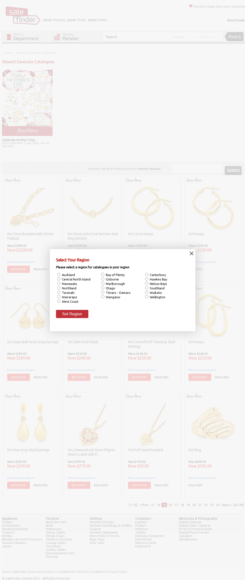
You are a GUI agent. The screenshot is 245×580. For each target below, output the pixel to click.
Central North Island (76, 279)
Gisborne (112, 279)
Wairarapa (69, 297)
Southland (157, 288)
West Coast (69, 301)
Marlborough (115, 283)
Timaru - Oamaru (118, 292)
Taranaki (68, 292)
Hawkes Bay (158, 279)
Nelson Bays (158, 283)
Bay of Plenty (115, 275)
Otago (110, 288)
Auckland (68, 275)
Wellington (157, 297)
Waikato (155, 292)
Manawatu (69, 283)
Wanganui (112, 297)
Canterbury (157, 275)
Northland (68, 288)
